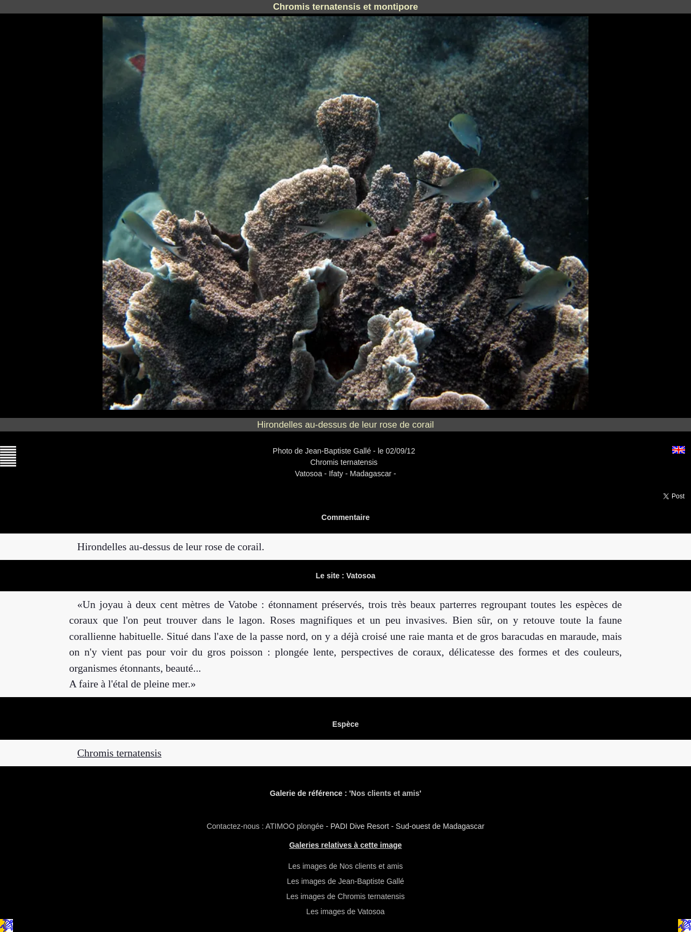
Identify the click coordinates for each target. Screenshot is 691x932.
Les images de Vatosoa (345, 911)
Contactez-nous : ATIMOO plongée (266, 826)
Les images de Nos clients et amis (345, 866)
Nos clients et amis (385, 793)
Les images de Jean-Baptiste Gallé (345, 881)
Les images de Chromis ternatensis (345, 896)
